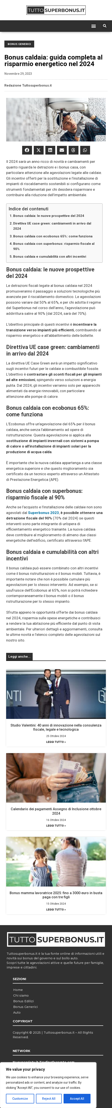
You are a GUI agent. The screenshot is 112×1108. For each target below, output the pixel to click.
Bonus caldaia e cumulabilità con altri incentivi (49, 257)
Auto (17, 1012)
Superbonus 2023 (43, 513)
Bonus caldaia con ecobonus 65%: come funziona (52, 236)
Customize (20, 1098)
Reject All (49, 1098)
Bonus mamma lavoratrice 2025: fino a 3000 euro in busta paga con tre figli (56, 895)
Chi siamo (21, 995)
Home (18, 990)
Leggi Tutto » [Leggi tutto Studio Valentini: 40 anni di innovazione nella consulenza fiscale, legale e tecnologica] (56, 742)
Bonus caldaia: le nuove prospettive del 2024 (48, 216)
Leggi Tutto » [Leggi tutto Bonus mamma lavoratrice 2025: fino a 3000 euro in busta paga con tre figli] (56, 909)
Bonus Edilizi (23, 1001)
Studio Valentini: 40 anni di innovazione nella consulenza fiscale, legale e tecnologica (56, 727)
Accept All (77, 1098)
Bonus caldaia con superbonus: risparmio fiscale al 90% (53, 246)
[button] (93, 26)
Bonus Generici (19, 44)
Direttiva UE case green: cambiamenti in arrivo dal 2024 (52, 226)
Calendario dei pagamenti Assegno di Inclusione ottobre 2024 (56, 811)
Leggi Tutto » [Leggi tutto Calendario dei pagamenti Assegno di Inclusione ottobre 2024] (56, 825)
